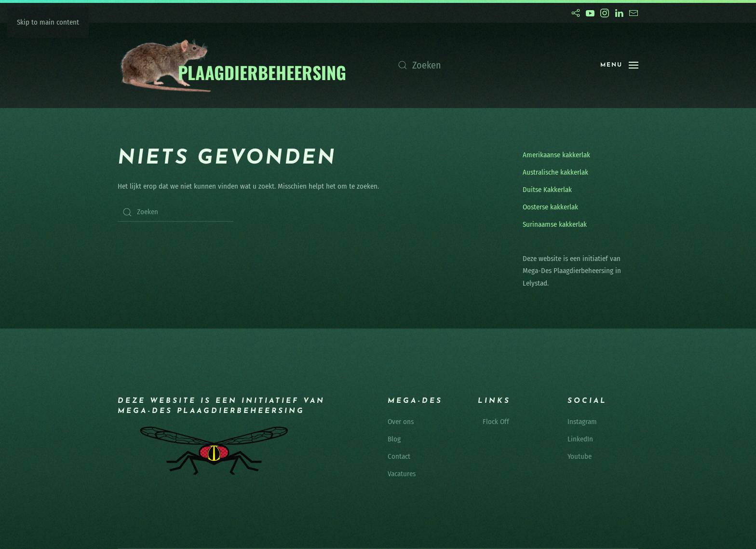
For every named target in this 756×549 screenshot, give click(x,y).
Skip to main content (48, 22)
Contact (399, 456)
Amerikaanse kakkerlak (556, 155)
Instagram (582, 421)
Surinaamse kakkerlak (555, 224)
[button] (619, 65)
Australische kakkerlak (555, 172)
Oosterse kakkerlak (550, 207)
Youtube (579, 456)
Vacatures (402, 473)
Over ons (401, 421)
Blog (394, 439)
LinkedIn (580, 439)
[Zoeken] (489, 65)
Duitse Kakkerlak (547, 189)
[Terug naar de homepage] (233, 65)
